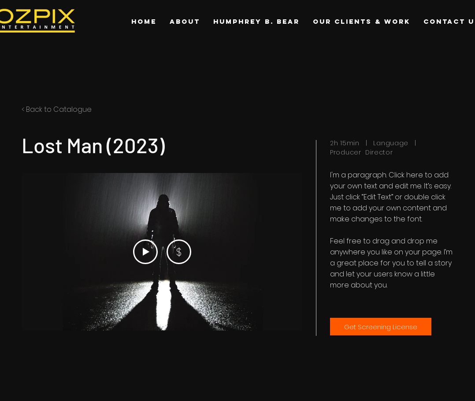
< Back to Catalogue (57, 109)
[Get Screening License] (380, 326)
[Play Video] (145, 251)
